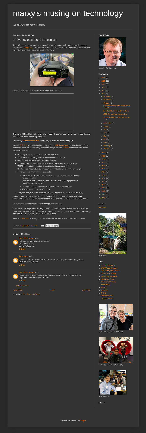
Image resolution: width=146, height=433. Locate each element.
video (66, 148)
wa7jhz (103, 287)
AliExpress (28, 48)
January (106, 149)
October (106, 103)
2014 (103, 172)
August (106, 126)
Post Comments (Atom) (31, 294)
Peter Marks (23, 256)
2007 (103, 194)
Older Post (86, 290)
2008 (103, 191)
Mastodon (102, 207)
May (105, 136)
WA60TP (104, 290)
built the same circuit (31, 141)
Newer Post (18, 290)
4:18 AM (22, 281)
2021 (103, 94)
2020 (103, 153)
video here (25, 219)
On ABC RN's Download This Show (116, 111)
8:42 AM (22, 265)
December (107, 97)
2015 (103, 169)
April (105, 139)
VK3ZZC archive (107, 299)
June (105, 133)
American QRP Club (108, 282)
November (107, 100)
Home (52, 290)
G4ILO (103, 293)
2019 (103, 156)
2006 (103, 197)
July (105, 130)
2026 (103, 78)
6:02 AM (22, 249)
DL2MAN (23, 145)
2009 (103, 188)
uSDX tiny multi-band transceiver (115, 114)
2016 (103, 165)
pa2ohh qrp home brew (109, 276)
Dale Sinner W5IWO (26, 238)
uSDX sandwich (61, 145)
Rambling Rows (107, 296)
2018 (103, 159)
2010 (103, 185)
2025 (103, 81)
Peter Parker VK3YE (108, 274)
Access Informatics (108, 265)
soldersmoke (105, 285)
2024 (103, 84)
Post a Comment (22, 286)
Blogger (83, 421)
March (105, 142)
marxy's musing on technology (68, 13)
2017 (103, 162)
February (106, 146)
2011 (103, 181)
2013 (103, 175)
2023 (103, 87)
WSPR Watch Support (109, 268)
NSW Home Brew (107, 279)
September (107, 123)
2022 (103, 91)
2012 (103, 178)
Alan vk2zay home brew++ (110, 271)
